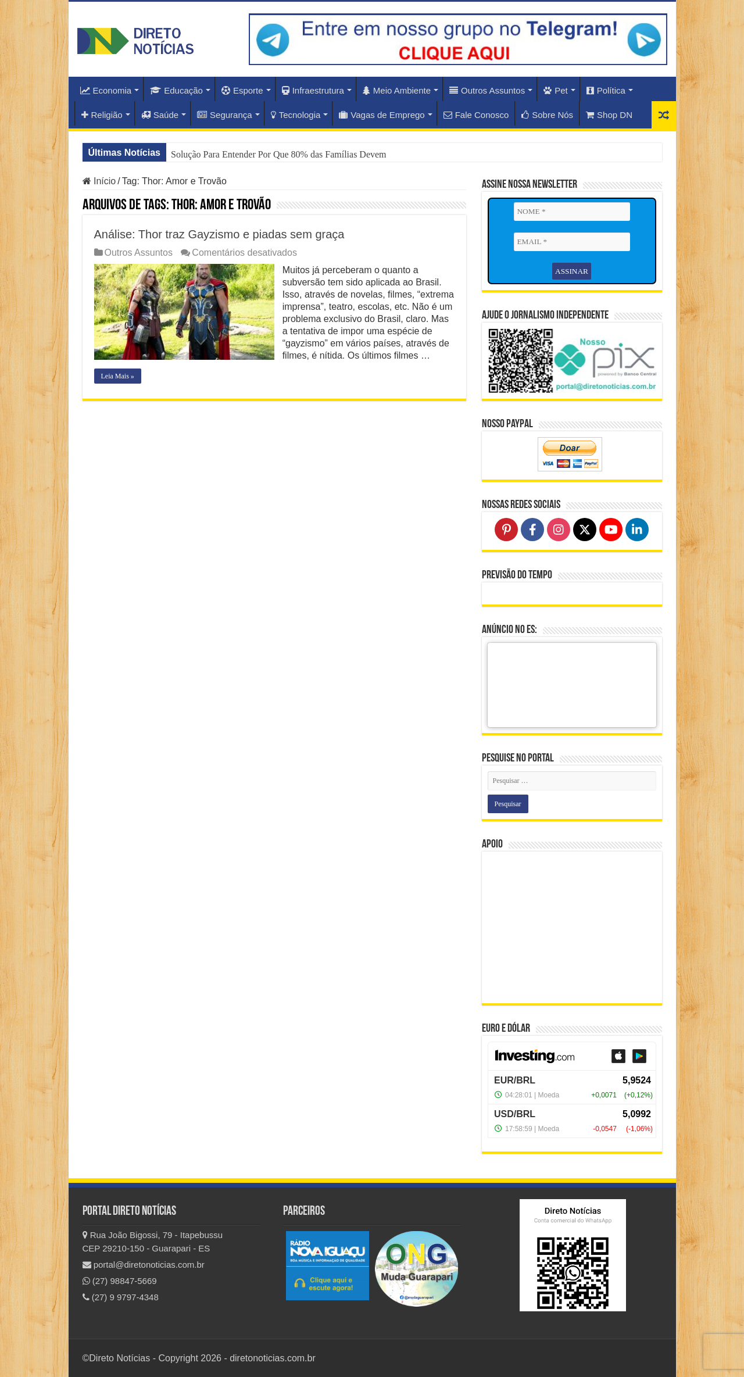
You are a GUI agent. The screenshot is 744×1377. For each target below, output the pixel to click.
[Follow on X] (584, 529)
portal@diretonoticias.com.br (144, 1264)
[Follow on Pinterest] (506, 529)
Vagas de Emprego (381, 115)
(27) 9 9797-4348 (121, 1297)
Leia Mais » (117, 388)
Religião (102, 115)
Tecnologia (296, 115)
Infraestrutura (313, 90)
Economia (106, 90)
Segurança (224, 115)
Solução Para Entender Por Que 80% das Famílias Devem (279, 154)
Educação (176, 90)
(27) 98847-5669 (120, 1281)
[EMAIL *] (572, 242)
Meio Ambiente (397, 90)
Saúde (159, 115)
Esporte (242, 90)
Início (99, 181)
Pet (555, 90)
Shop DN (609, 115)
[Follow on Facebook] (532, 529)
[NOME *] (572, 211)
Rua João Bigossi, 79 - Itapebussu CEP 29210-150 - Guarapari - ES (153, 1241)
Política (605, 90)
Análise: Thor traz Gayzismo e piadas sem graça (219, 234)
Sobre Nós (547, 115)
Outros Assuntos (487, 90)
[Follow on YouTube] (611, 529)
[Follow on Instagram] (558, 529)
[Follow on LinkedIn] (637, 529)
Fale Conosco (476, 115)
